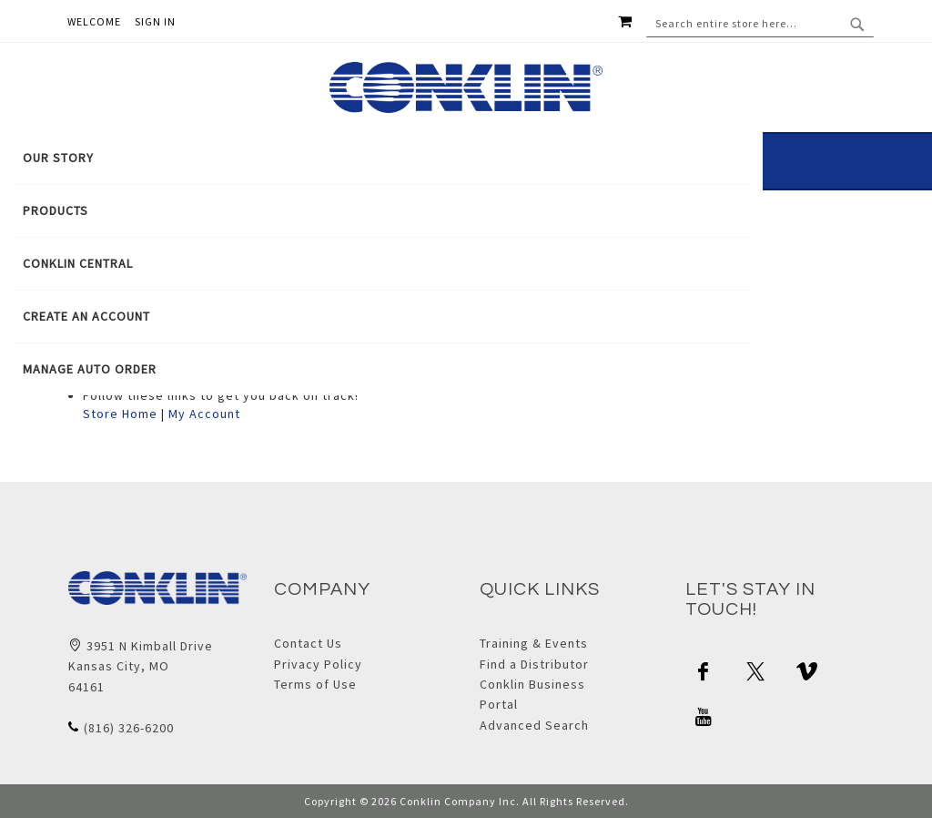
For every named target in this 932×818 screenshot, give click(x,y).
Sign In (155, 21)
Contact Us (308, 643)
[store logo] (466, 87)
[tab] (381, 263)
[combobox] (760, 23)
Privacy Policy (318, 664)
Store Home (120, 413)
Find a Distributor (534, 664)
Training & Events (534, 643)
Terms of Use (315, 684)
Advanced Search (534, 725)
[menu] (381, 263)
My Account (204, 413)
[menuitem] (381, 158)
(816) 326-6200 (129, 728)
